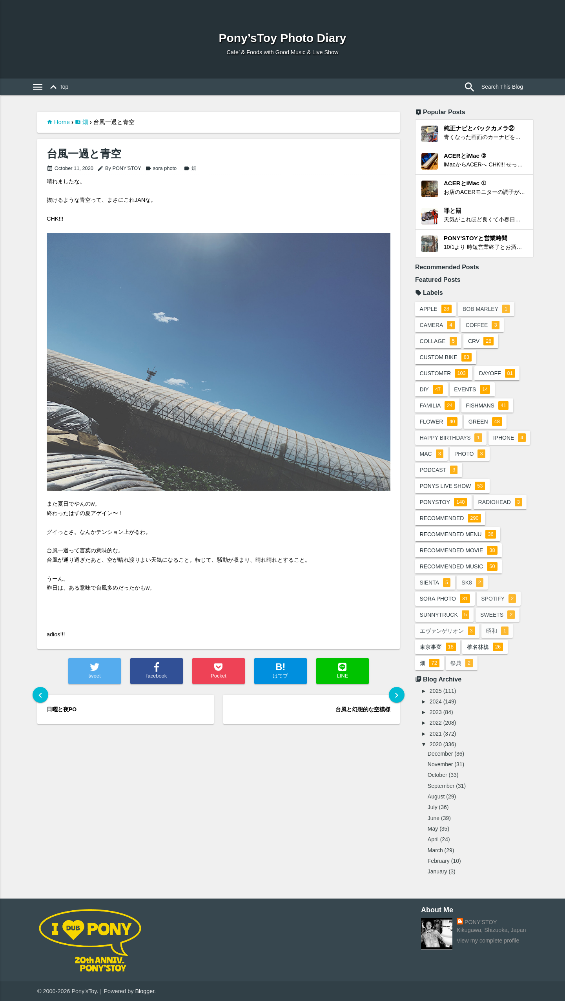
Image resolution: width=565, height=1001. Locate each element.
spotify (499, 598)
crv (481, 341)
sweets (498, 614)
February (439, 861)
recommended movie (459, 550)
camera (437, 325)
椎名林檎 (485, 647)
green (486, 421)
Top (58, 87)
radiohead (501, 502)
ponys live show (452, 486)
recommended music (459, 566)
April (433, 839)
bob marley (486, 309)
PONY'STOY (481, 922)
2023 (436, 712)
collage (438, 341)
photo (470, 453)
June (433, 818)
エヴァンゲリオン (447, 631)
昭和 (498, 631)
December (440, 754)
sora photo (161, 168)
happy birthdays (451, 437)
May (433, 829)
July (432, 807)
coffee (483, 325)
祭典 (462, 663)
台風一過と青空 (84, 154)
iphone (510, 437)
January (437, 871)
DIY (431, 389)
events (473, 389)
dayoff (497, 373)
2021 (436, 734)
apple (436, 309)
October (437, 775)
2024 (436, 701)
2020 (436, 744)
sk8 (473, 582)
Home (62, 122)
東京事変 (438, 647)
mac (431, 453)
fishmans (488, 405)
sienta (435, 582)
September (441, 786)
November (440, 764)
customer (444, 373)
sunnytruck (444, 614)
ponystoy (443, 502)
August (436, 796)
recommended (450, 518)
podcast (439, 470)
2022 (436, 723)
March (435, 850)
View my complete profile (488, 940)
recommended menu (458, 534)
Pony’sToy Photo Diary (282, 37)
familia (437, 405)
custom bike (446, 357)
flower (438, 421)
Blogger (145, 991)
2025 (436, 691)
